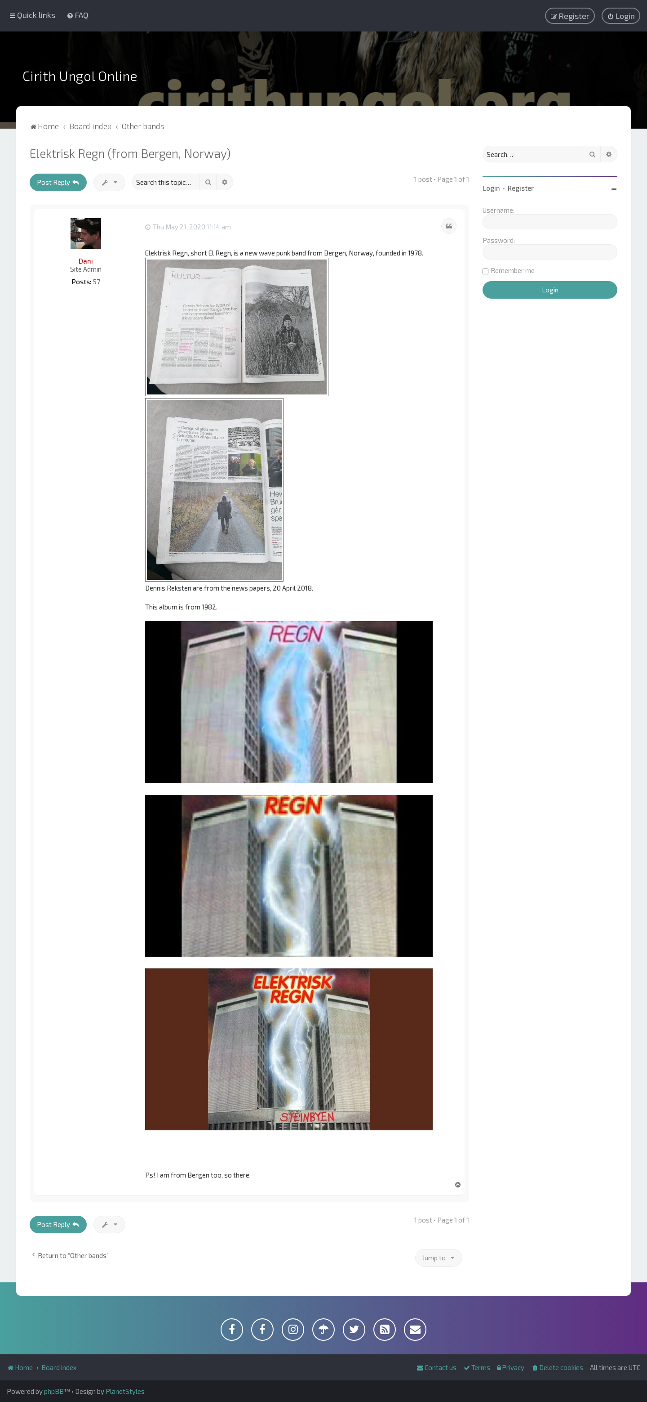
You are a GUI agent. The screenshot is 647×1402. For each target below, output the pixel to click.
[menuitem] (77, 15)
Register (521, 188)
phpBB (54, 1391)
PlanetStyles (125, 1391)
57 (96, 282)
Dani (86, 261)
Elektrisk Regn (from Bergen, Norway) (130, 153)
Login (491, 188)
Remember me (513, 270)
